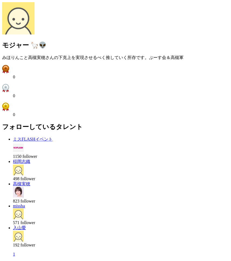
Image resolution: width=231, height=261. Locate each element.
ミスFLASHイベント (33, 139)
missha (19, 206)
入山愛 (19, 227)
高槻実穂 (21, 184)
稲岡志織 (21, 161)
